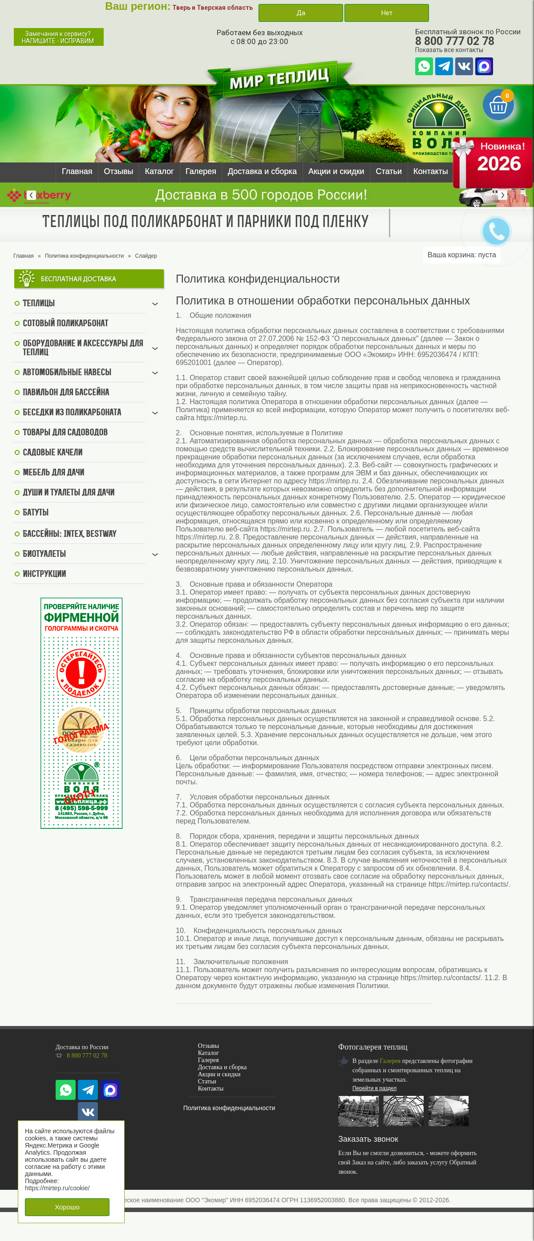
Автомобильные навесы (67, 373)
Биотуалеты (44, 554)
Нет (386, 13)
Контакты (430, 171)
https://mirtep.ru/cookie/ (57, 1188)
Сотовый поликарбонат (65, 324)
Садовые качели (52, 453)
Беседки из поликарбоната (72, 413)
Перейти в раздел (374, 1088)
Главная (77, 171)
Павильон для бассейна (66, 393)
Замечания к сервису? (58, 37)
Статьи (389, 171)
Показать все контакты (449, 49)
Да (300, 13)
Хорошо (67, 1207)
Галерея (201, 171)
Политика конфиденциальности (84, 256)
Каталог (159, 171)
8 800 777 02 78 (454, 41)
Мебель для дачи (53, 473)
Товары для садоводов (65, 433)
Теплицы (39, 304)
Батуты (36, 513)
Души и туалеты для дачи (68, 493)
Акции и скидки (336, 171)
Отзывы (119, 171)
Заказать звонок (368, 1139)
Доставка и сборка (262, 171)
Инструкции (44, 574)
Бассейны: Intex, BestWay (69, 534)
